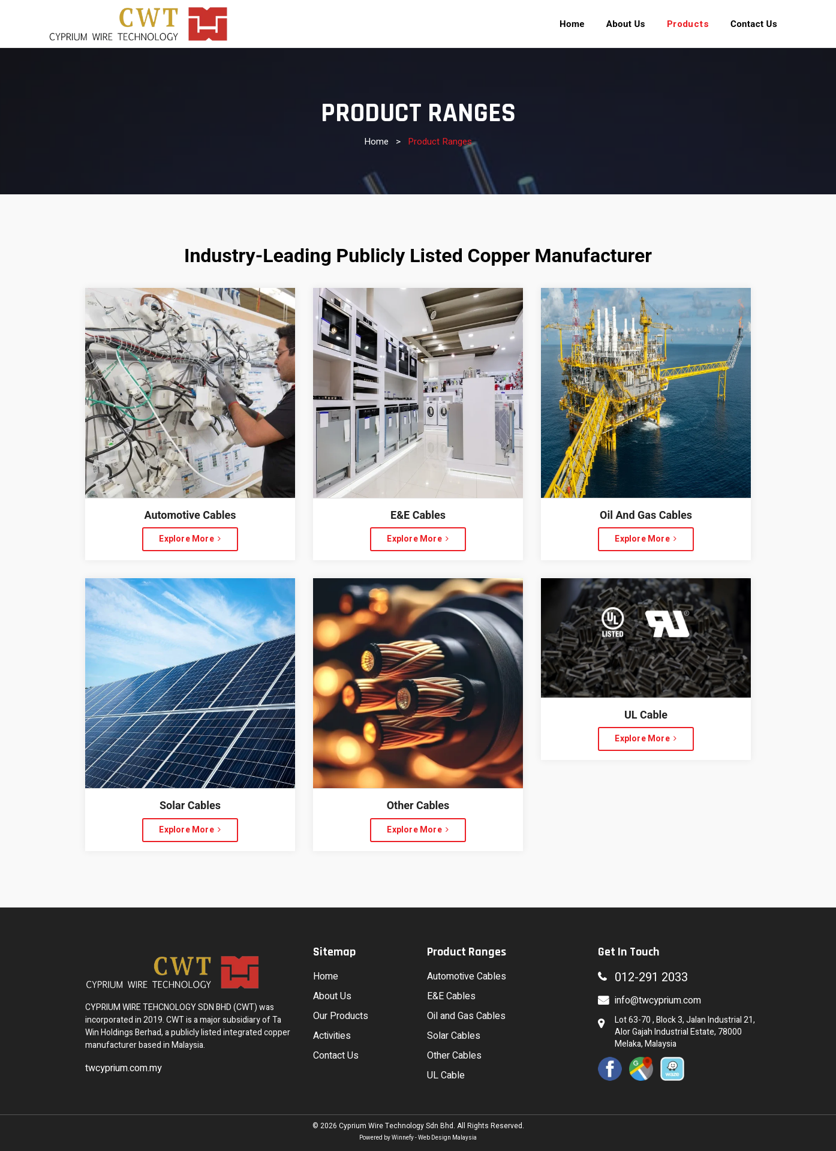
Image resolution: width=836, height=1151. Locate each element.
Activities (332, 1036)
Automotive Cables (466, 976)
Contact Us (336, 1055)
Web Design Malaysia (447, 1138)
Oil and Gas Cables (466, 1016)
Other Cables (454, 1055)
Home (376, 141)
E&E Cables (451, 996)
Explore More (190, 539)
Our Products (340, 1016)
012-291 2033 (651, 977)
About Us (332, 996)
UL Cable (446, 1075)
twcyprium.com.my (123, 1068)
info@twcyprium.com (658, 1000)
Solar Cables (453, 1036)
